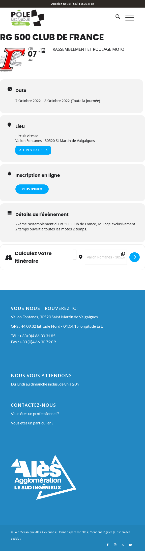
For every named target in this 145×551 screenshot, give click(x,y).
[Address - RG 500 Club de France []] (74, 255)
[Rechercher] (115, 17)
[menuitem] (115, 17)
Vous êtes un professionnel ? (35, 413)
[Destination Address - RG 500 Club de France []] (106, 257)
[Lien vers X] (123, 544)
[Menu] (127, 17)
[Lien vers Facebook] (107, 544)
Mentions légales (101, 532)
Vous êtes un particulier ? (32, 422)
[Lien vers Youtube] (130, 544)
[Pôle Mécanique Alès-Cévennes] (60, 17)
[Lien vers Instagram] (115, 544)
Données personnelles (73, 532)
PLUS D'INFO (32, 189)
